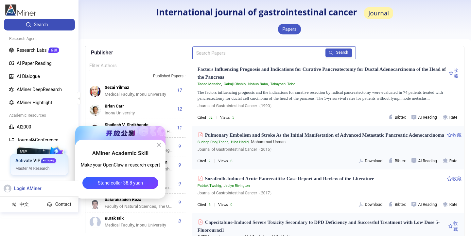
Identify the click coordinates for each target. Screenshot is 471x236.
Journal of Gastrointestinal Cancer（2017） (236, 193)
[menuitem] (39, 24)
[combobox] (171, 76)
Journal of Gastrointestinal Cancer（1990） (236, 106)
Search (338, 52)
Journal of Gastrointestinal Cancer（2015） (236, 149)
